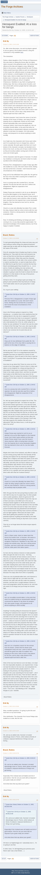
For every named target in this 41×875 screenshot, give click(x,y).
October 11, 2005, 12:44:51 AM (11, 44)
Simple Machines (25, 872)
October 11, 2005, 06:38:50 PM (11, 753)
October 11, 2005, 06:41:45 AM (11, 706)
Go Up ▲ (27, 870)
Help (13, 870)
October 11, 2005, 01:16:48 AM (11, 238)
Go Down (5, 35)
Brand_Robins (9, 235)
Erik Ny (6, 41)
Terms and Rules (19, 870)
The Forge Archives (12, 6)
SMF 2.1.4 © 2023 (15, 872)
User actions (34, 35)
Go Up (4, 858)
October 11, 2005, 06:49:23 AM (11, 730)
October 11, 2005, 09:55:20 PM (11, 799)
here (21, 52)
